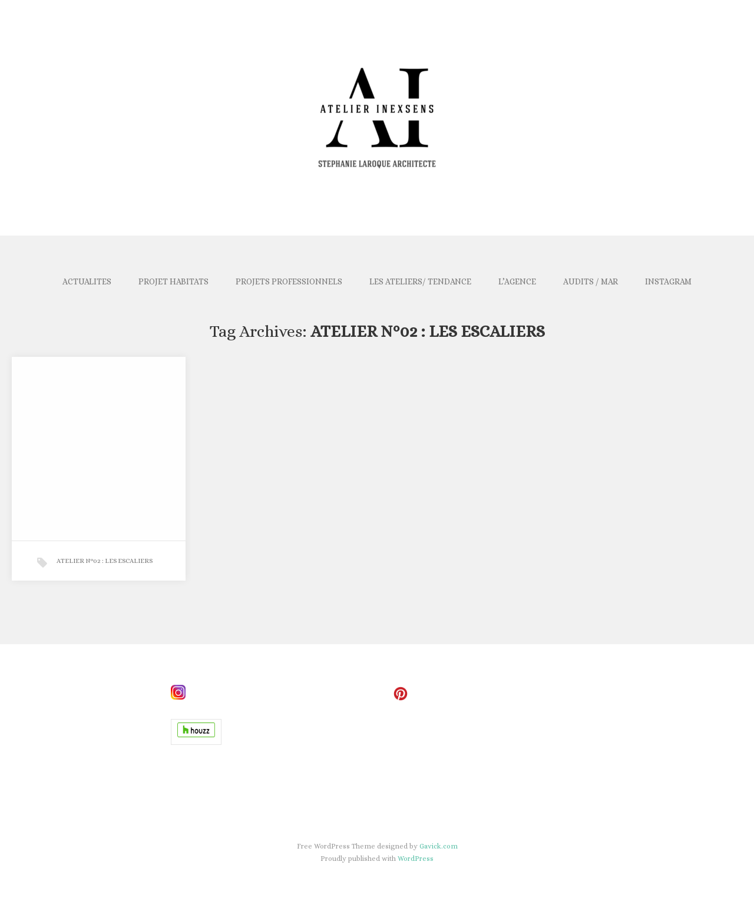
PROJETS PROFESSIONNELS (289, 281)
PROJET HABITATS (173, 281)
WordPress (416, 858)
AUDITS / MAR (590, 281)
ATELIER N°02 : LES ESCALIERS (105, 561)
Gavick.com (438, 846)
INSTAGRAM (668, 281)
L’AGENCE (517, 281)
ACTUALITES (86, 281)
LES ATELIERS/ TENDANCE (420, 281)
